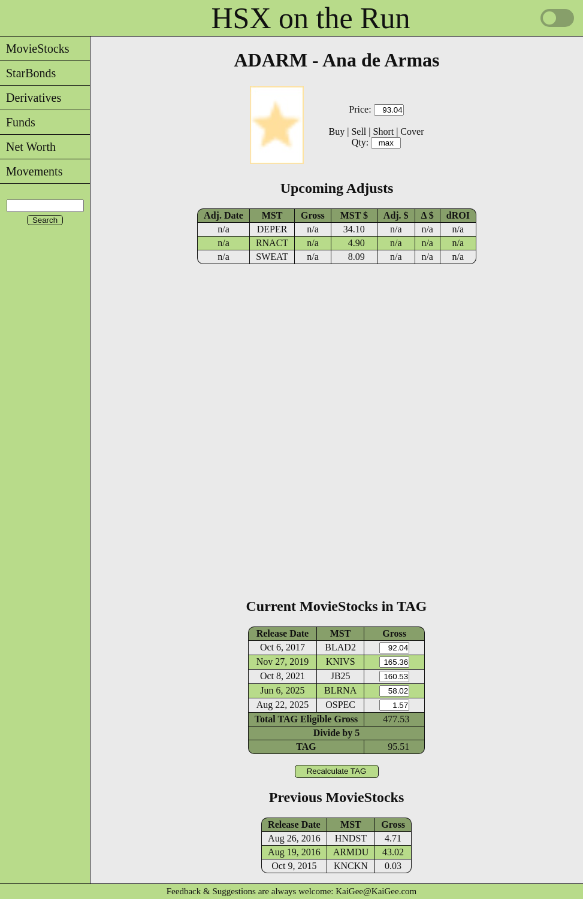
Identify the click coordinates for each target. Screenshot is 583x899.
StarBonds (28, 73)
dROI (458, 215)
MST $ (354, 215)
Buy (337, 131)
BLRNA (340, 690)
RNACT (272, 243)
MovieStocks (35, 48)
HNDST (351, 838)
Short (383, 131)
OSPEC (340, 705)
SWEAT (272, 257)
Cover (412, 131)
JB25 (341, 676)
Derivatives (30, 97)
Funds (17, 122)
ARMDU (351, 852)
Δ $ (427, 215)
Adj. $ (396, 215)
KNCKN (351, 866)
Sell (358, 131)
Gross (313, 215)
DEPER (272, 229)
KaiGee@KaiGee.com (376, 891)
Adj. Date (223, 215)
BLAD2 (340, 647)
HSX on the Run (311, 18)
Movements (31, 171)
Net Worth (28, 146)
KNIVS (340, 661)
